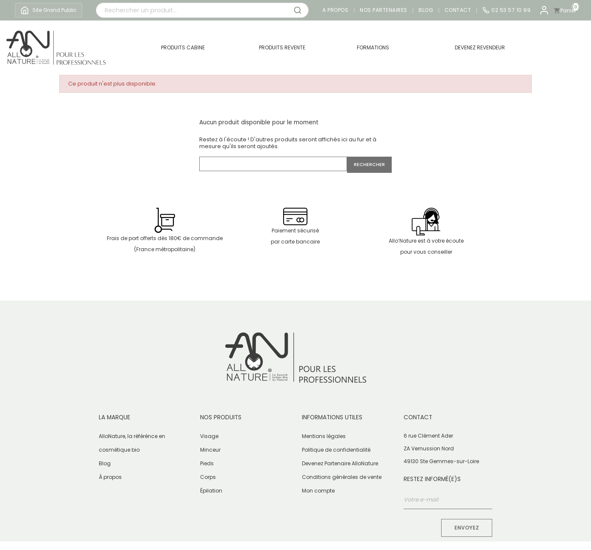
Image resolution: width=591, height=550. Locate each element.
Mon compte (318, 490)
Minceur (210, 449)
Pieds (207, 463)
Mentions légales (324, 436)
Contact (458, 10)
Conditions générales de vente (342, 477)
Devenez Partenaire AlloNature (340, 463)
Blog (426, 10)
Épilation (211, 490)
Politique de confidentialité (336, 449)
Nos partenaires (383, 10)
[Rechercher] (273, 164)
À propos (110, 477)
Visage (209, 436)
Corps (208, 477)
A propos (335, 10)
